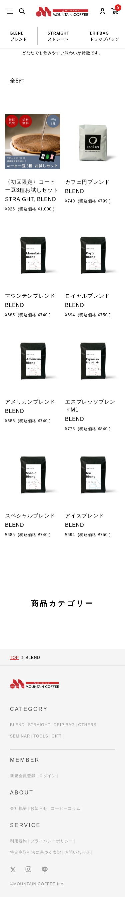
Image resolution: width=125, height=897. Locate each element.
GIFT (57, 736)
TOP (14, 657)
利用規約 (18, 841)
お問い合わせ (77, 852)
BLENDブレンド (18, 36)
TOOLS (40, 736)
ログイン (47, 775)
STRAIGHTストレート (59, 36)
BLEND (17, 725)
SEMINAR (20, 736)
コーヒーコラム (66, 808)
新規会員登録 (23, 775)
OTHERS (87, 725)
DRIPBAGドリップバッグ (105, 36)
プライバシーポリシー (51, 841)
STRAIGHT (39, 725)
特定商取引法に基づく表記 (35, 852)
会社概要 (18, 808)
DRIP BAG (64, 725)
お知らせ (38, 808)
